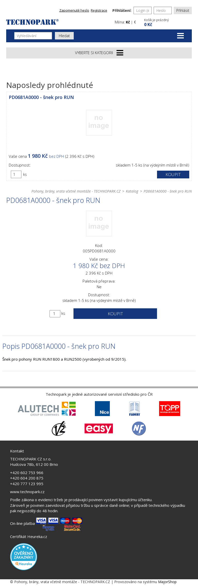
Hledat (64, 35)
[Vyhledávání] (33, 35)
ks (25, 174)
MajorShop (167, 581)
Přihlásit (182, 10)
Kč (128, 22)
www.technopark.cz (27, 491)
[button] (167, 22)
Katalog (132, 191)
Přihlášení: (121, 10)
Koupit (173, 174)
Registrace (99, 10)
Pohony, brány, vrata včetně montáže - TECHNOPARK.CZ (75, 191)
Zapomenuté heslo (74, 10)
